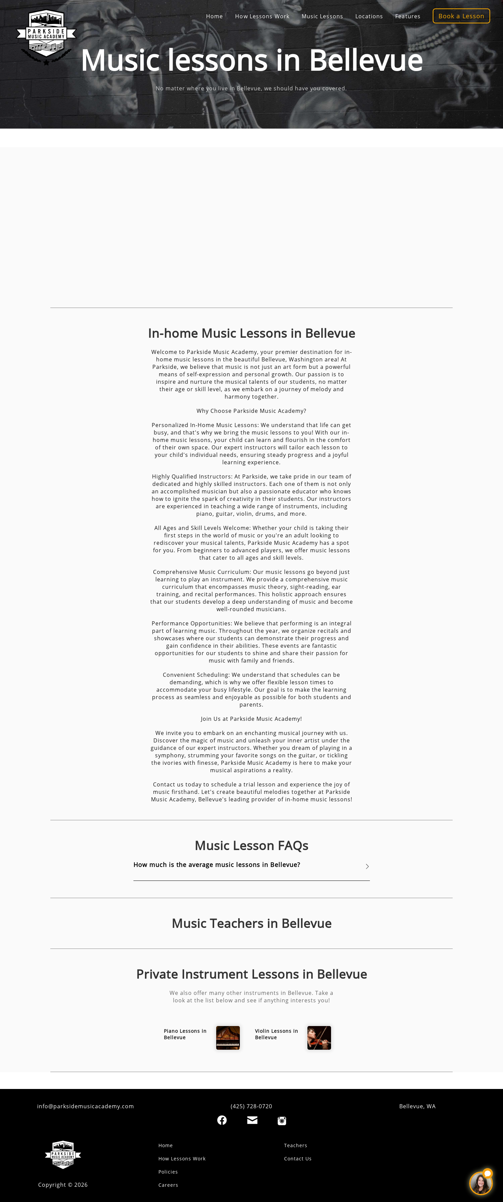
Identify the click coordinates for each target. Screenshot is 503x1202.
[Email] (252, 1120)
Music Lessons (322, 16)
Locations (369, 16)
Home (214, 16)
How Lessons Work (262, 16)
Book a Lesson (461, 16)
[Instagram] (282, 1121)
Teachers (295, 1145)
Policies (168, 1171)
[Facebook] (222, 1120)
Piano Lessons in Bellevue (185, 1034)
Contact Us (298, 1158)
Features (408, 16)
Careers (168, 1185)
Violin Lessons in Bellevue (276, 1034)
